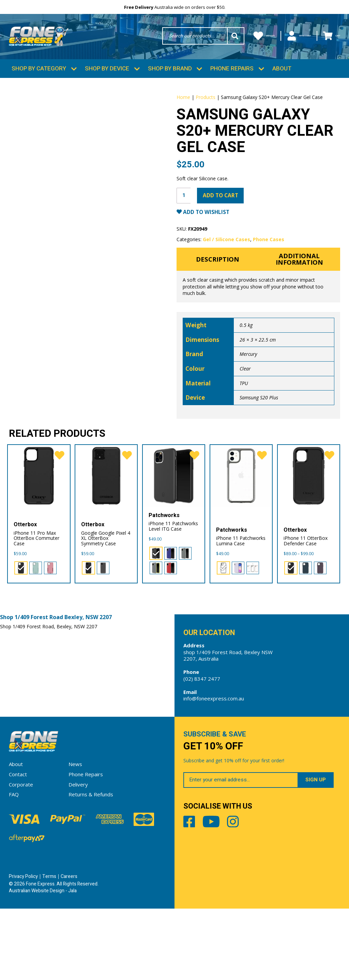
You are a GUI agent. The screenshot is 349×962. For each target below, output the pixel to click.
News (75, 817)
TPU (244, 429)
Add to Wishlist (209, 255)
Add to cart (225, 237)
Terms (49, 929)
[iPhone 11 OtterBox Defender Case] (308, 523)
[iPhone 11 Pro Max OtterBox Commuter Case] (39, 523)
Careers (69, 929)
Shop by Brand (170, 75)
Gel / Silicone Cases (226, 282)
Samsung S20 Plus (259, 443)
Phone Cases (268, 282)
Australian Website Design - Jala (43, 943)
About (281, 75)
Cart (327, 37)
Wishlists (230, 37)
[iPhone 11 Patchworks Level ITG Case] (173, 523)
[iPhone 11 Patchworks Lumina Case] (241, 523)
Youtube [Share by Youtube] (220, 878)
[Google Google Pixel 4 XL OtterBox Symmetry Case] (106, 523)
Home (183, 104)
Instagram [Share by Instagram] (249, 878)
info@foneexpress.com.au (213, 748)
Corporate (21, 837)
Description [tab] (217, 303)
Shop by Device (107, 75)
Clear (245, 414)
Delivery (78, 837)
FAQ (14, 847)
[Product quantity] (184, 237)
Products (205, 104)
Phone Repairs (232, 75)
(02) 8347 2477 (201, 728)
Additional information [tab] (299, 303)
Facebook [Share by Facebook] (190, 878)
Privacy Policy (23, 929)
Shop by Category (39, 75)
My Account (282, 37)
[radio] (21, 617)
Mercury (248, 399)
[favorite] (59, 504)
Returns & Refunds (91, 847)
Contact (18, 827)
